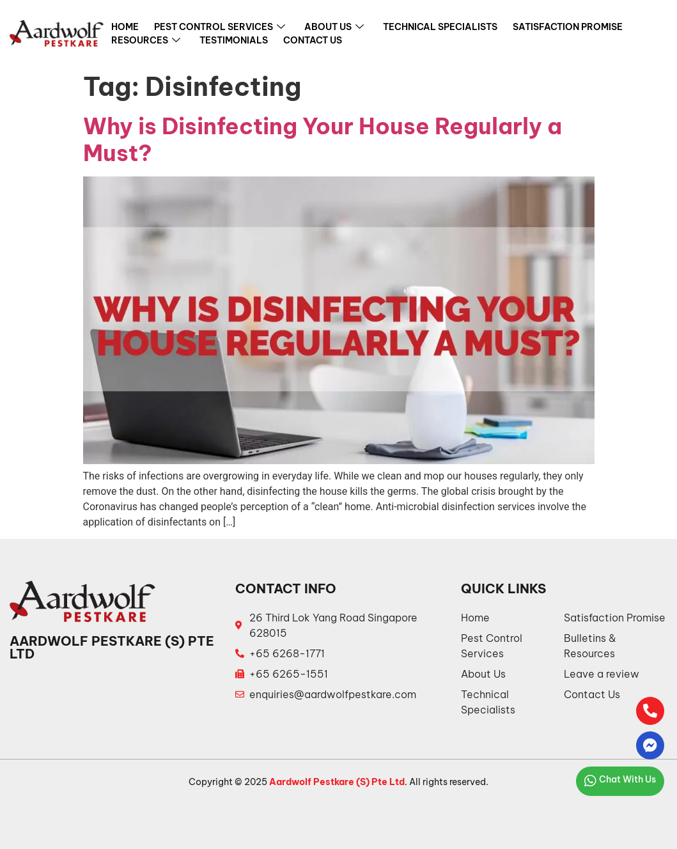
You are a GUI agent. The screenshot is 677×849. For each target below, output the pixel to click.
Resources (145, 41)
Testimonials (233, 40)
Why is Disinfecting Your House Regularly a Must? (322, 139)
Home (125, 27)
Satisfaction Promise (568, 27)
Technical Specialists (440, 27)
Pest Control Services (219, 27)
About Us (334, 27)
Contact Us (312, 40)
